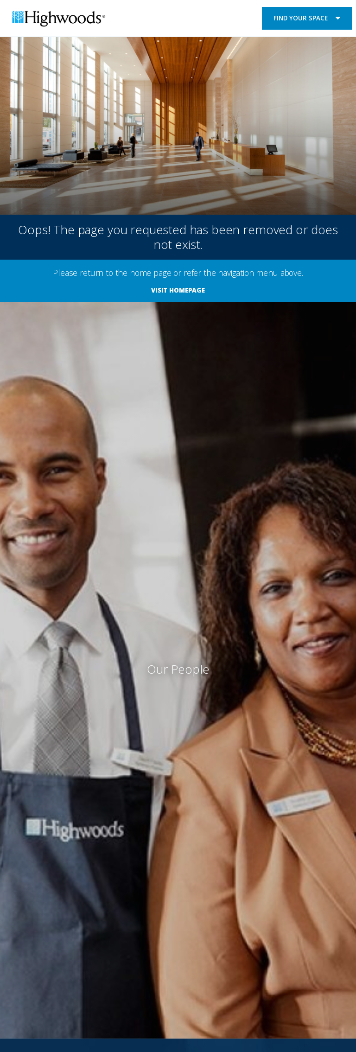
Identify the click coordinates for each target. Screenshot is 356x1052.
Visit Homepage (178, 290)
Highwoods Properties (59, 20)
